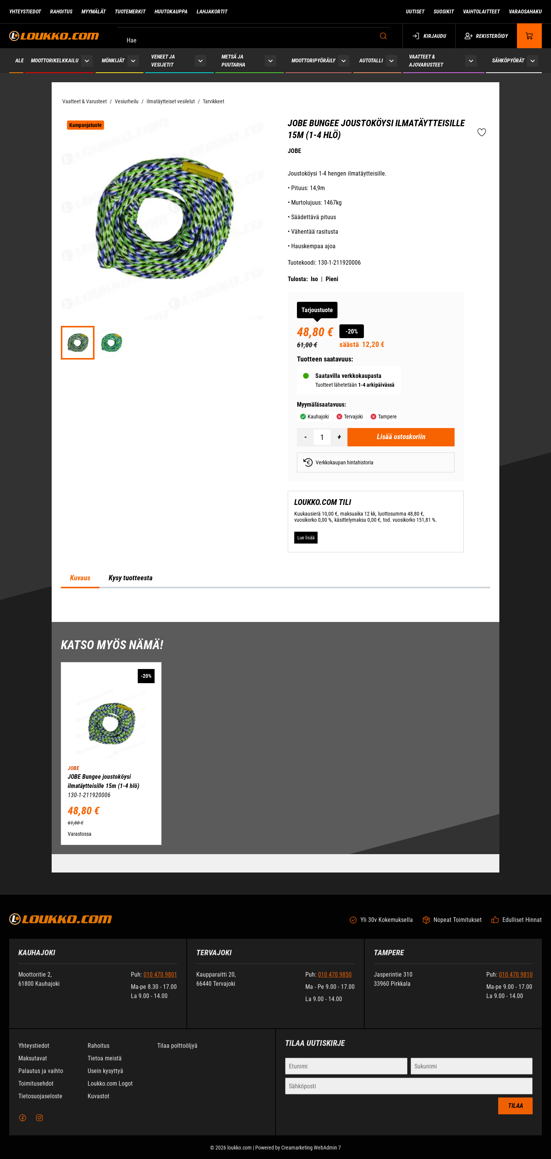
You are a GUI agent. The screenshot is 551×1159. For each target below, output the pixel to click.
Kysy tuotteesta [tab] (131, 578)
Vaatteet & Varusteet (84, 101)
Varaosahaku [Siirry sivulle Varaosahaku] (525, 11)
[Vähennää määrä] (305, 437)
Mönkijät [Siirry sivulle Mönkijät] (113, 60)
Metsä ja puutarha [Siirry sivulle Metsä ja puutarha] (233, 61)
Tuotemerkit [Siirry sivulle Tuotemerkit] (130, 11)
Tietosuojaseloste (40, 1101)
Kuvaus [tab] (80, 578)
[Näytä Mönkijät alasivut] (133, 60)
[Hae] (255, 36)
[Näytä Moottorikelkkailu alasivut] (86, 60)
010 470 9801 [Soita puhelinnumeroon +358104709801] (160, 979)
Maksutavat (32, 1063)
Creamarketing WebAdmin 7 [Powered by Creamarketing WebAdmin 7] (311, 1153)
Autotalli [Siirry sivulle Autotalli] (371, 60)
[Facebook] (22, 1123)
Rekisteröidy (486, 36)
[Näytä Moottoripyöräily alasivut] (343, 60)
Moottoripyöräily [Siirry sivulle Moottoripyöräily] (313, 60)
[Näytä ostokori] (529, 35)
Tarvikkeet (213, 101)
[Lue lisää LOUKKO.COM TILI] (306, 537)
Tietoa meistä (105, 1063)
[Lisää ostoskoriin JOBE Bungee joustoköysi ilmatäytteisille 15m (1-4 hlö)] (401, 437)
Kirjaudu (429, 36)
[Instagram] (39, 1123)
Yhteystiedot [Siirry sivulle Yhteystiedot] (25, 11)
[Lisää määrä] (339, 437)
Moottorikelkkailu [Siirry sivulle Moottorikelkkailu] (54, 60)
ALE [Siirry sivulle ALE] (19, 60)
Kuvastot (98, 1101)
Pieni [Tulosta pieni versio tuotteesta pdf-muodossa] (332, 279)
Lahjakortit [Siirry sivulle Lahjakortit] (212, 11)
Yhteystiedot (33, 1051)
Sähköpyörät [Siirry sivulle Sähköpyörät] (508, 60)
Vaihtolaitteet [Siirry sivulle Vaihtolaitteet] (481, 11)
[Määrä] (322, 437)
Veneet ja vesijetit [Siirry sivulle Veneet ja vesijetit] (163, 61)
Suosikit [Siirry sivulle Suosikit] (444, 11)
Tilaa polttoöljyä (177, 1051)
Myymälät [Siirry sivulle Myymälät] (94, 11)
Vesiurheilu (127, 101)
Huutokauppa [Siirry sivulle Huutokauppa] (171, 11)
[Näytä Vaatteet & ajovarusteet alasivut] (471, 60)
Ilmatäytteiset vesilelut (171, 101)
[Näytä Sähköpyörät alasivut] (532, 60)
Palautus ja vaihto (40, 1076)
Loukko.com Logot (110, 1088)
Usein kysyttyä (105, 1076)
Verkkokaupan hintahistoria (338, 462)
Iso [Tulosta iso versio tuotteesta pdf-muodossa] (314, 279)
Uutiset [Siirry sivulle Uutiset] (415, 11)
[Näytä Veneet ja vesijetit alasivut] (200, 60)
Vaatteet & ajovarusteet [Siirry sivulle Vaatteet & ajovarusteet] (426, 61)
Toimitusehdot (36, 1088)
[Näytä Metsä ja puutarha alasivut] (270, 60)
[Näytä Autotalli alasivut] (391, 60)
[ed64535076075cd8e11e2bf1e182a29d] (78, 343)
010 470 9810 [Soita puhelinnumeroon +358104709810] (516, 979)
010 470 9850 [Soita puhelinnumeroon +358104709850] (335, 979)
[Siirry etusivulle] (54, 35)
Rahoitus (98, 1051)
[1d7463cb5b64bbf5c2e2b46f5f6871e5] (111, 343)
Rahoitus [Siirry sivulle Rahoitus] (61, 11)
